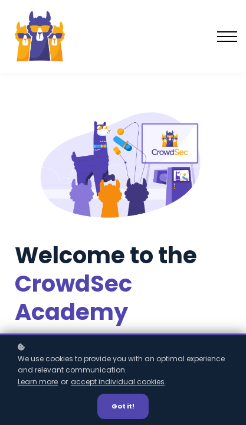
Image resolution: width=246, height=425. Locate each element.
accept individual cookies (118, 382)
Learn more (38, 382)
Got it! (123, 406)
